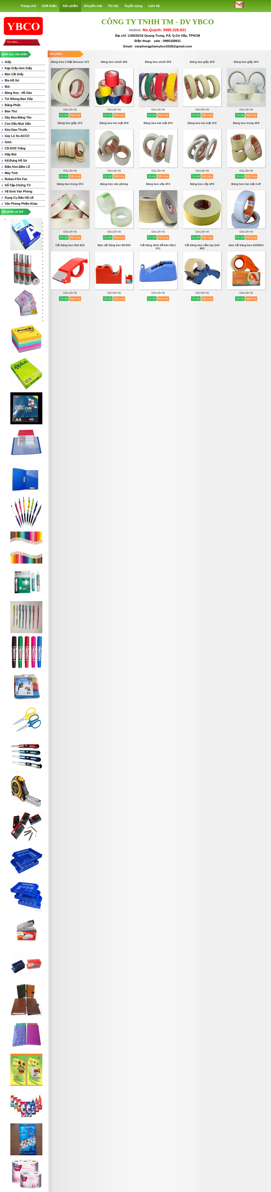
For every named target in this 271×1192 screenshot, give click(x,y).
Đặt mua (75, 115)
